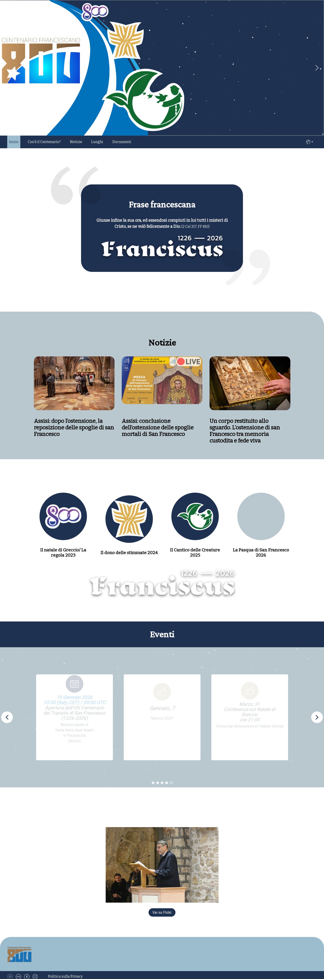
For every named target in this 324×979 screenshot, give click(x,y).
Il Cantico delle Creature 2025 (195, 552)
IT (309, 142)
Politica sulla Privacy (65, 976)
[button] (317, 67)
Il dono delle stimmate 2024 (129, 552)
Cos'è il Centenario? (44, 142)
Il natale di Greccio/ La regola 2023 (63, 552)
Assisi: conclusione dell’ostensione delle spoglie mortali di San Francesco (208, 427)
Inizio (14, 142)
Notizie (76, 142)
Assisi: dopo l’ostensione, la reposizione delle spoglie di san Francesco (124, 427)
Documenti (121, 142)
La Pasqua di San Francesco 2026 (261, 552)
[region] (162, 717)
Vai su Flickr (162, 912)
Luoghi (97, 142)
